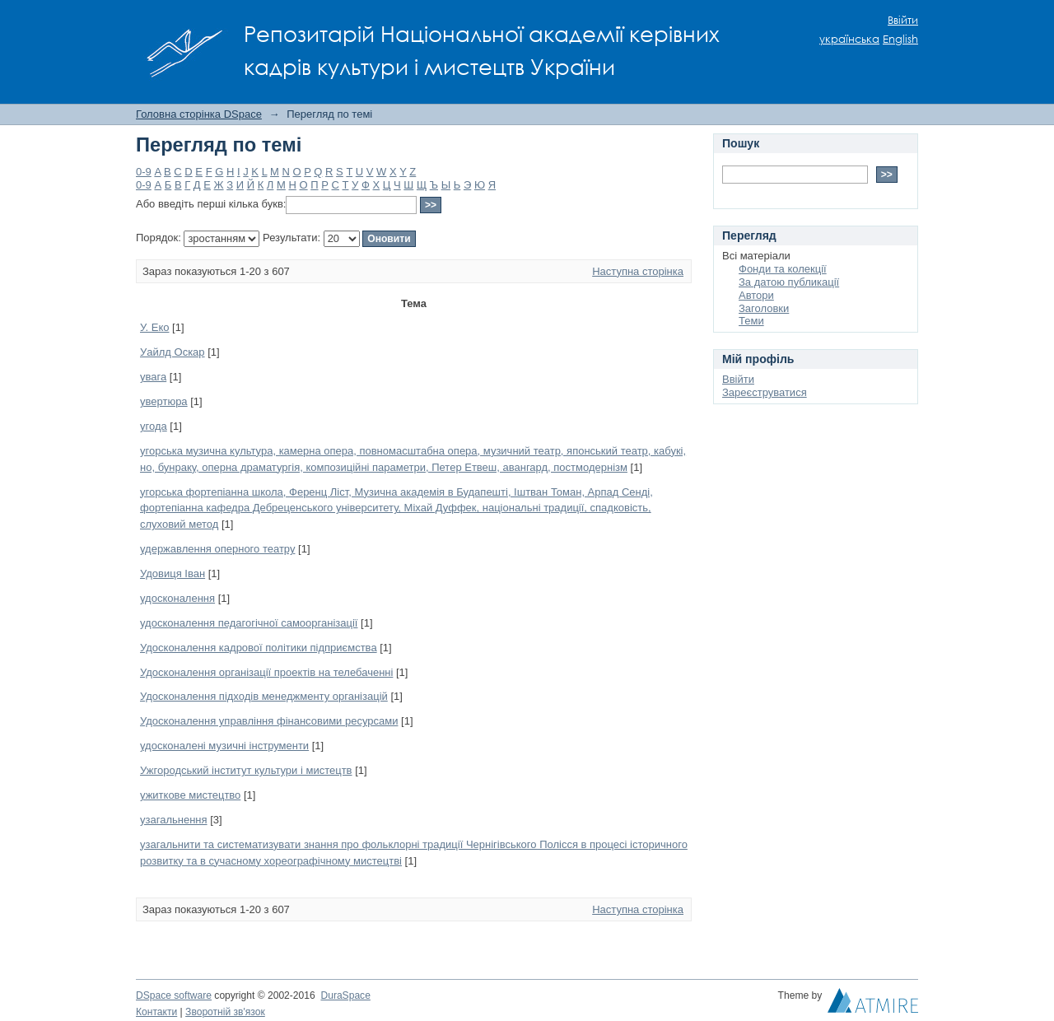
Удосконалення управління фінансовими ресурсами (269, 721)
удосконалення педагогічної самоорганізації (248, 623)
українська (849, 39)
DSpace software (174, 995)
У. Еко (155, 327)
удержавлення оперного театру (217, 549)
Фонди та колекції (783, 269)
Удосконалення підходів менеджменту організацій (264, 696)
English (900, 39)
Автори (756, 295)
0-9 (144, 172)
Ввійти (903, 20)
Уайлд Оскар (172, 352)
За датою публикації (789, 282)
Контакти (156, 1012)
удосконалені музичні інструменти (224, 745)
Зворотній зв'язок (225, 1012)
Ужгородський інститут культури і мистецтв (246, 770)
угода (153, 426)
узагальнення (174, 820)
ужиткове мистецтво (190, 795)
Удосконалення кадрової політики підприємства (258, 647)
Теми (751, 321)
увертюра (164, 401)
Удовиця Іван (172, 573)
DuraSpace (345, 995)
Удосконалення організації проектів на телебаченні (266, 672)
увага (153, 377)
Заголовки (764, 308)
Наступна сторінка (637, 271)
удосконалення (177, 598)
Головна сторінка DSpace (199, 114)
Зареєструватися (764, 392)
